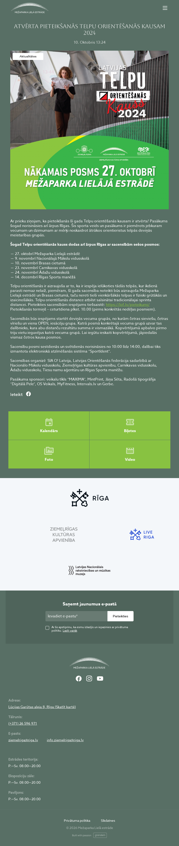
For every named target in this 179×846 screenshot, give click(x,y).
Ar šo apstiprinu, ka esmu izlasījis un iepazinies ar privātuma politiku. (90, 628)
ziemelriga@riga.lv (23, 740)
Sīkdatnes (108, 820)
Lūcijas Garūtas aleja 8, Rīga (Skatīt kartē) (42, 707)
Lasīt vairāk (70, 631)
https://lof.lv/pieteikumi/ (128, 305)
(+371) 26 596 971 (22, 723)
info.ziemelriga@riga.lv (65, 740)
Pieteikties (120, 616)
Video (130, 454)
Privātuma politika (77, 820)
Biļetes (130, 425)
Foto (49, 454)
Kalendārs (49, 425)
